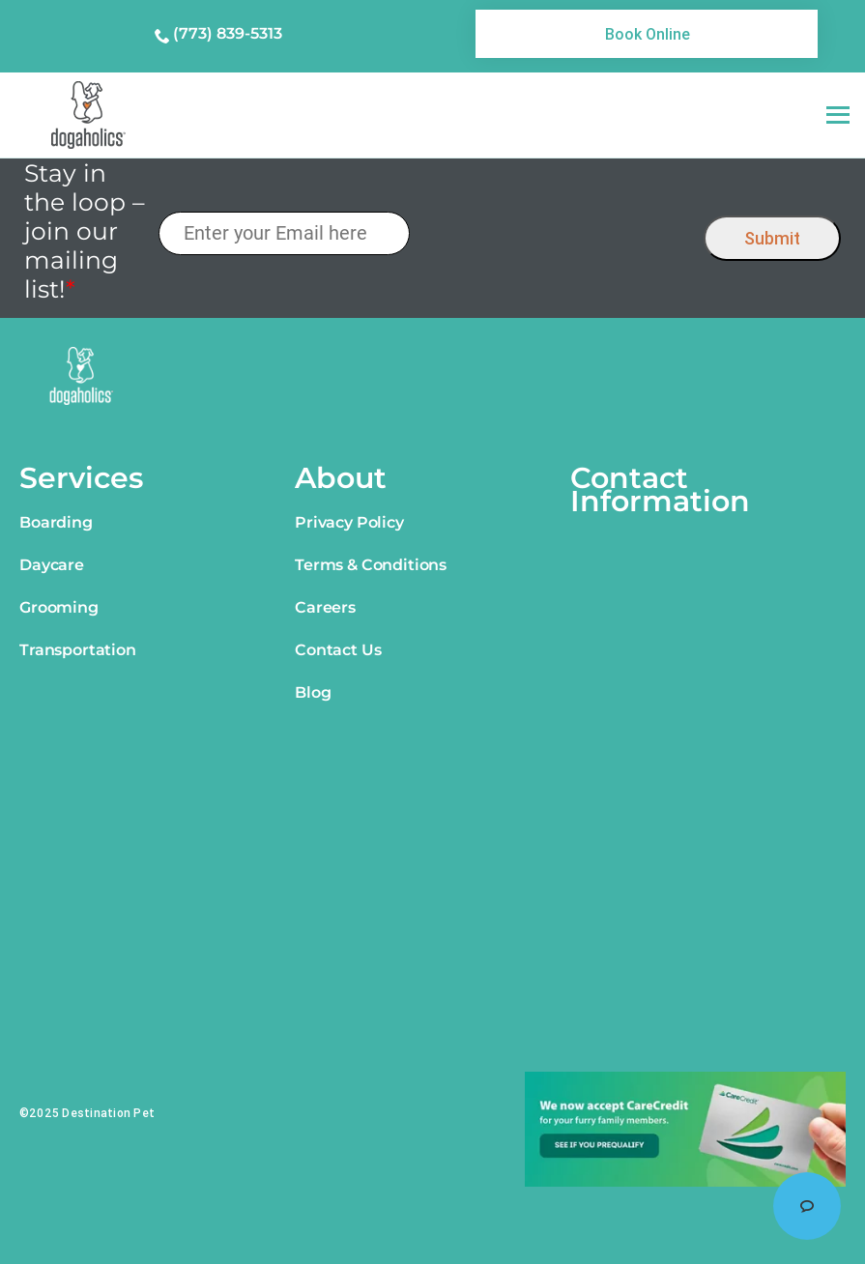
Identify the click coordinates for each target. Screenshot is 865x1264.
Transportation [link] (77, 650)
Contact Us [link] (338, 650)
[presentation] (557, 233)
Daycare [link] (51, 565)
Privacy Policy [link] (349, 522)
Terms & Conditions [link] (371, 565)
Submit (772, 238)
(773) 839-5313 (227, 33)
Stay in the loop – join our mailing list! (84, 230)
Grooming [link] (59, 607)
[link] (647, 34)
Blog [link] (313, 692)
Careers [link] (325, 607)
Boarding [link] (56, 522)
